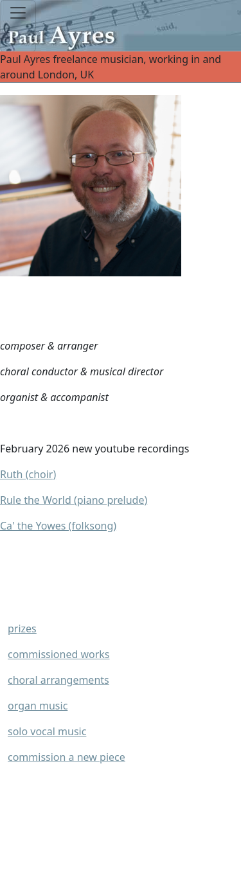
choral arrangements (58, 680)
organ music (37, 706)
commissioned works (59, 654)
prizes (22, 628)
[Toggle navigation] (18, 26)
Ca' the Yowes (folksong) (58, 526)
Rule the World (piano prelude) (73, 500)
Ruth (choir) (28, 474)
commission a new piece (66, 757)
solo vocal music (47, 731)
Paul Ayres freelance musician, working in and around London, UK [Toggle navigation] (120, 67)
